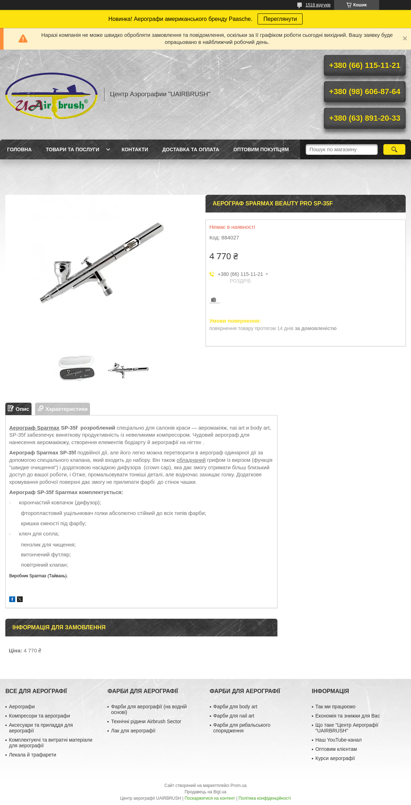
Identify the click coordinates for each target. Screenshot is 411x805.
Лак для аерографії (133, 730)
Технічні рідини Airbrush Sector (146, 721)
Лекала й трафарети (32, 755)
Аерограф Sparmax (34, 428)
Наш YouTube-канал (338, 740)
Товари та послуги (72, 149)
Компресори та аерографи (39, 716)
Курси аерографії (335, 758)
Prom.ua (239, 785)
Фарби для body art (235, 706)
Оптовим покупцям (261, 149)
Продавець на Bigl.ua (205, 791)
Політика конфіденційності (264, 798)
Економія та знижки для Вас (347, 716)
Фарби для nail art (233, 716)
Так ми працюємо (335, 706)
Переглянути (280, 19)
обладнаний (191, 460)
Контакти (135, 149)
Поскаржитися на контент (210, 798)
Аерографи (22, 706)
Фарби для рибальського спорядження (241, 727)
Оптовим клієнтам (336, 749)
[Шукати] (394, 149)
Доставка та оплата (190, 149)
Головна (19, 149)
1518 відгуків (318, 4)
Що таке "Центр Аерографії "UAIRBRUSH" (346, 727)
